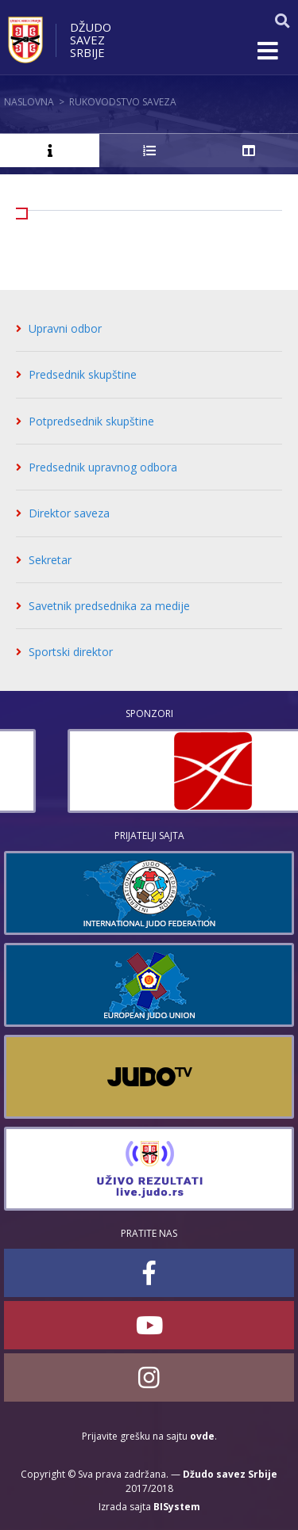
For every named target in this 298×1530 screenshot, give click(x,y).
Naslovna (29, 102)
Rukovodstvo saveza (122, 102)
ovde (202, 1436)
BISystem (176, 1506)
